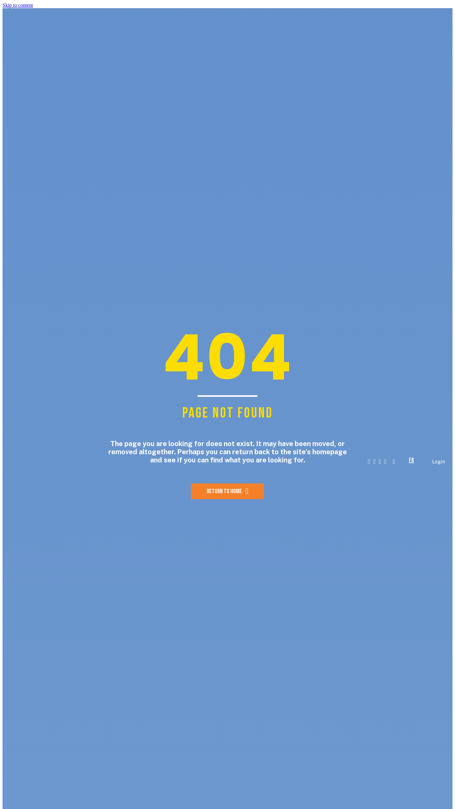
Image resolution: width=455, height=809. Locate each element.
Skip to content (18, 5)
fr (411, 460)
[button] (402, 461)
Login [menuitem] (438, 462)
